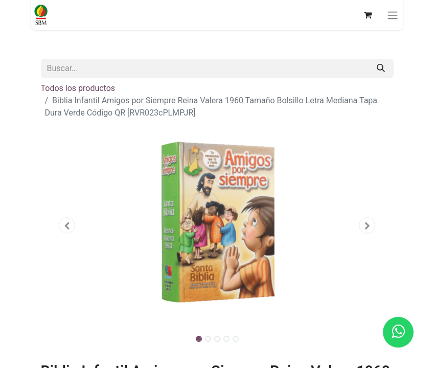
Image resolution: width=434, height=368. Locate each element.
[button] (67, 225)
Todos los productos (78, 88)
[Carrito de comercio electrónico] (367, 15)
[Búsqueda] (381, 68)
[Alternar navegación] (392, 15)
